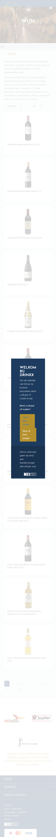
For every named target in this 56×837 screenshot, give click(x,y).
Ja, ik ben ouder (26, 421)
